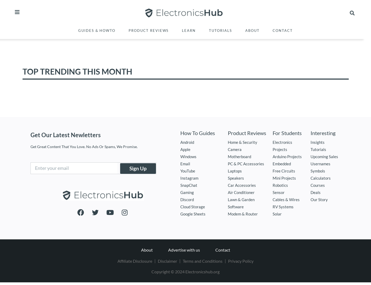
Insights (318, 142)
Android (187, 142)
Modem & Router (243, 213)
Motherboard (239, 156)
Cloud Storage (192, 206)
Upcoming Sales (324, 156)
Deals (316, 192)
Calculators (321, 178)
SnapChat (188, 185)
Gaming (187, 192)
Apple (185, 149)
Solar (277, 213)
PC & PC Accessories (246, 163)
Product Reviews (149, 30)
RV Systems (283, 206)
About (252, 30)
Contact (283, 30)
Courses (318, 185)
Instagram (189, 178)
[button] (352, 13)
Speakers (236, 178)
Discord (187, 199)
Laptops (235, 171)
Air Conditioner (241, 192)
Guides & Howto (96, 30)
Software (236, 206)
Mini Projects (284, 178)
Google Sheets (193, 213)
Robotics (280, 185)
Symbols (318, 171)
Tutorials (220, 30)
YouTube (187, 171)
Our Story (319, 199)
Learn (189, 30)
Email (185, 163)
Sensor (279, 192)
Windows (188, 156)
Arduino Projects (287, 156)
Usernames (320, 163)
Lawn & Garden (241, 199)
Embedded (282, 163)
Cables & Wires (286, 199)
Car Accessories (242, 185)
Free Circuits (284, 171)
